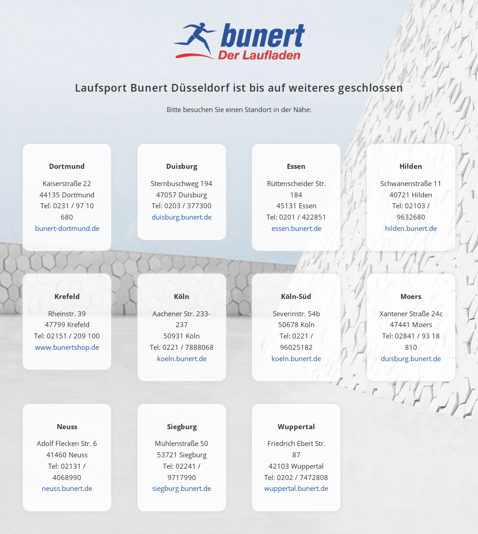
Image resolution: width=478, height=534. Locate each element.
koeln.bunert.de (182, 358)
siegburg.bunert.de (181, 488)
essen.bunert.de (296, 228)
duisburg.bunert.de (182, 216)
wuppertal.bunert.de (296, 488)
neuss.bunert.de (67, 488)
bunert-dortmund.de (67, 228)
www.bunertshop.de (67, 347)
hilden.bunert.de (411, 228)
